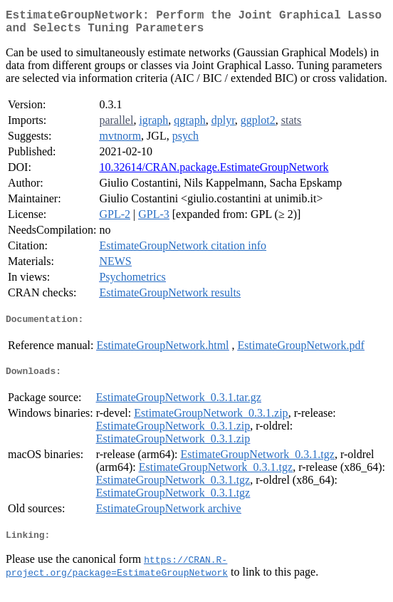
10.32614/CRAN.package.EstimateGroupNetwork (213, 173)
